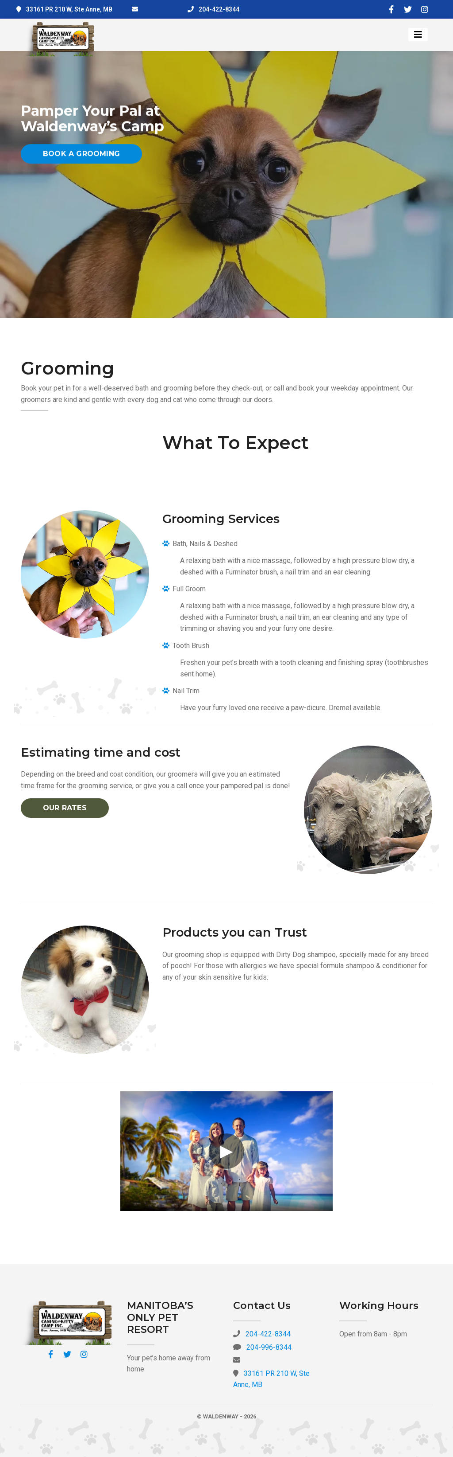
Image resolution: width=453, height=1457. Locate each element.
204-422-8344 (219, 9)
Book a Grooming (81, 157)
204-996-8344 (269, 1347)
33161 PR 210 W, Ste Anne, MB (69, 9)
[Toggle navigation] (418, 34)
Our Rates (65, 808)
